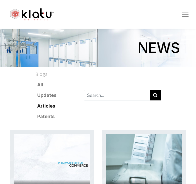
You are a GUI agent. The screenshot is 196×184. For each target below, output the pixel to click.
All (40, 84)
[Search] (155, 95)
